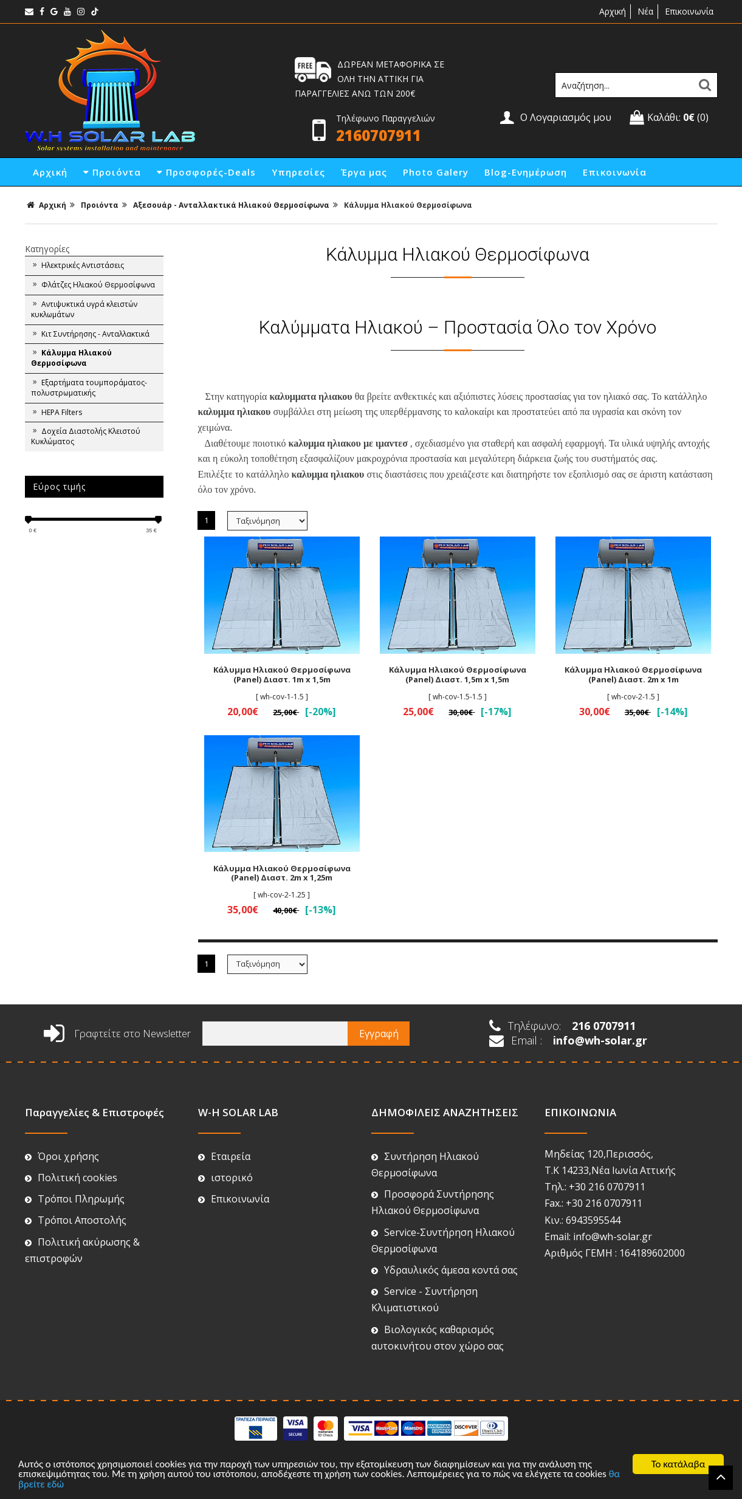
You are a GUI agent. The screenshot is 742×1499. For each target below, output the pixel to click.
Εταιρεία (224, 1156)
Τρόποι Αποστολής (75, 1220)
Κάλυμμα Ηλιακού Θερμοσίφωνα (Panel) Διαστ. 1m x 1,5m (282, 674)
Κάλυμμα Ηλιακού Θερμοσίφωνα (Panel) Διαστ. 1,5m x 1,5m (457, 674)
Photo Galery (436, 172)
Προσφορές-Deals (206, 172)
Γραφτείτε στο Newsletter (117, 1033)
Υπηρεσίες (298, 172)
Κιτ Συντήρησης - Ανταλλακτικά (90, 334)
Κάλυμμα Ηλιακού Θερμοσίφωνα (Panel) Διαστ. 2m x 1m (633, 674)
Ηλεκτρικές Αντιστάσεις (77, 265)
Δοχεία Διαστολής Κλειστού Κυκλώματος (85, 436)
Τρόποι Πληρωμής (75, 1199)
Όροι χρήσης (62, 1156)
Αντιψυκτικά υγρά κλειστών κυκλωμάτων (84, 309)
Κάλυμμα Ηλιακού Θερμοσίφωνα (408, 205)
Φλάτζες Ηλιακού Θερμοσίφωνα (93, 285)
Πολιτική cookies (71, 1177)
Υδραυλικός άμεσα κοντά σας (444, 1270)
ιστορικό (225, 1177)
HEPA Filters (56, 412)
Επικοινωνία (689, 11)
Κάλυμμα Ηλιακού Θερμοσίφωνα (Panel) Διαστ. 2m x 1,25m (282, 873)
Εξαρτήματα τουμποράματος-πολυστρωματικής (89, 387)
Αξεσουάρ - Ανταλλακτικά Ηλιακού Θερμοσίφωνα (231, 205)
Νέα (645, 11)
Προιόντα (112, 172)
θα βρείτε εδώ (48, 1485)
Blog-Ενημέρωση (525, 172)
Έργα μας (364, 172)
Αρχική (611, 11)
